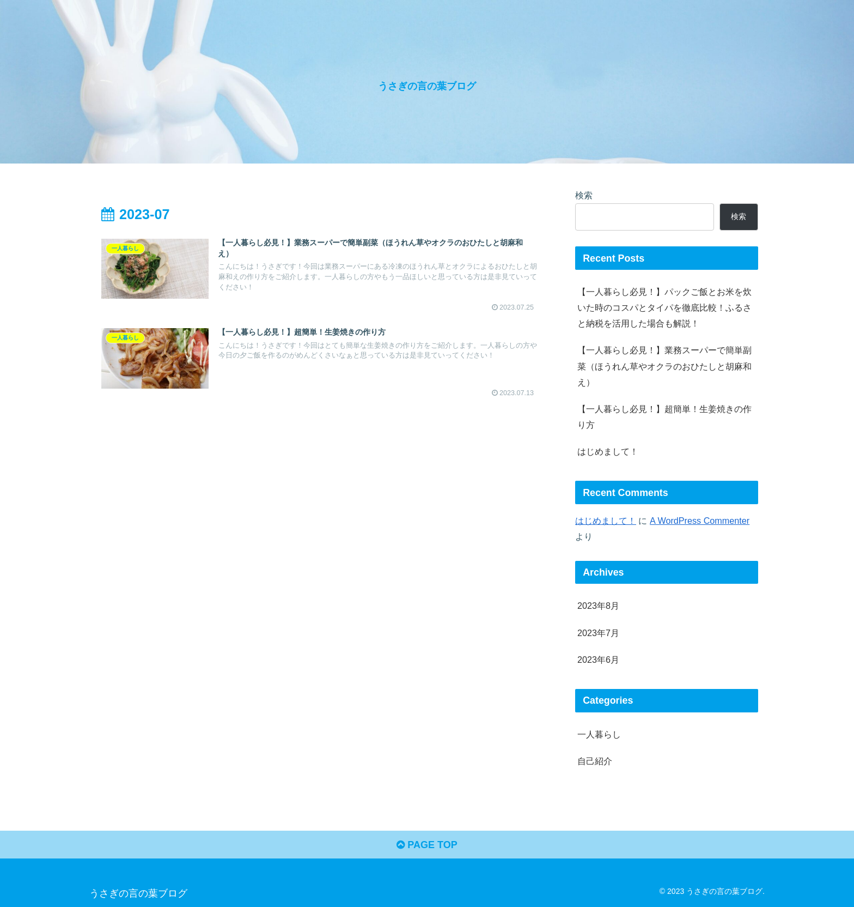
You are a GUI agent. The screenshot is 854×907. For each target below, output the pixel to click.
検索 (584, 195)
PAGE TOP (426, 844)
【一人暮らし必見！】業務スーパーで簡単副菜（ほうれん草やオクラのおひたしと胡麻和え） (664, 365)
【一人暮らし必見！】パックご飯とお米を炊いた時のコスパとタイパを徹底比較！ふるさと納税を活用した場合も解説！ (664, 307)
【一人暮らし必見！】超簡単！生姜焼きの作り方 (664, 417)
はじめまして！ (607, 451)
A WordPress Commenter (699, 520)
